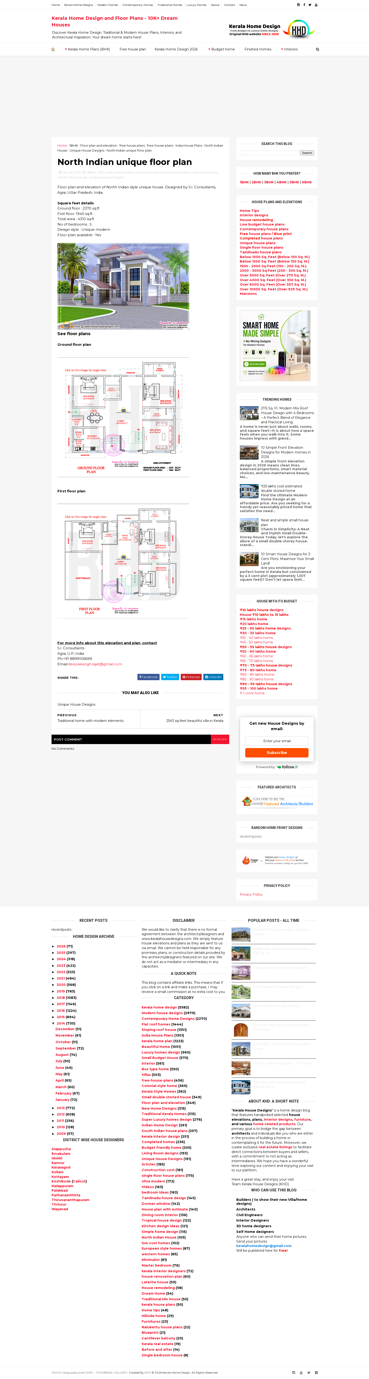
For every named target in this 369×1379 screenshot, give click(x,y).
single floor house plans (164, 1175)
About (215, 5)
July (59, 1061)
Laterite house (155, 1282)
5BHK (73, 145)
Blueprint (151, 1332)
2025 (61, 953)
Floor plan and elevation (98, 145)
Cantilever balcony (159, 1338)
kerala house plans (159, 1304)
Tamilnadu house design (164, 1198)
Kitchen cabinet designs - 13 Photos (282, 1063)
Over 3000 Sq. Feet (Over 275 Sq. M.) (273, 275)
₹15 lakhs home (253, 619)
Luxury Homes (196, 5)
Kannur (58, 1163)
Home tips (151, 1310)
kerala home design (160, 1007)
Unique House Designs (87, 150)
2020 (61, 985)
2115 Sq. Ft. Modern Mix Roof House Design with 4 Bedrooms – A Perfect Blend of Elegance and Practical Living (287, 415)
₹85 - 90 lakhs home (257, 679)
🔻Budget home (221, 49)
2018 (61, 998)
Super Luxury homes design (167, 1119)
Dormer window (156, 1204)
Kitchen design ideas (161, 1226)
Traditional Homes (169, 5)
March (61, 1087)
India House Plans (189, 145)
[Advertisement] (184, 102)
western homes (156, 1254)
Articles (149, 1164)
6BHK (307, 182)
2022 (61, 972)
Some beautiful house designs (278, 987)
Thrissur (59, 1204)
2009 (61, 1134)
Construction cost (159, 1170)
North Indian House (72, 177)
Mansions (248, 294)
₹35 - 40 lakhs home (256, 638)
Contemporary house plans (264, 229)
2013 (61, 1108)
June (60, 1068)
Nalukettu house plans (163, 1327)
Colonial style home (160, 1086)
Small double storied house (167, 1097)
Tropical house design (162, 1220)
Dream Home (154, 1293)
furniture (302, 1119)
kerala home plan (157, 1041)
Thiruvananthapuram (70, 1200)
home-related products (274, 1124)
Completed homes (159, 1142)
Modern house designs (163, 1013)
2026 (61, 946)
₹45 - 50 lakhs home (256, 642)
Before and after (157, 1349)
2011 (60, 1121)
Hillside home (154, 1316)
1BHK (244, 182)
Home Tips (249, 211)
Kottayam (60, 1177)
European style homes (162, 1248)
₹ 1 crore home (252, 693)
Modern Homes (107, 5)
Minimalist (151, 1260)
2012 (61, 1114)
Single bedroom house (163, 1355)
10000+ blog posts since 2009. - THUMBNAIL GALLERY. (90, 1372)
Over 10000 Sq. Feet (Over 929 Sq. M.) (274, 289)
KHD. (148, 1372)
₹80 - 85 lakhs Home (257, 674)
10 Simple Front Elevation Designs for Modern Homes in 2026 (286, 452)
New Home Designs (160, 1108)
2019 (61, 991)
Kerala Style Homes (159, 1091)
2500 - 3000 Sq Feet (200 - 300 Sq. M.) (274, 270)
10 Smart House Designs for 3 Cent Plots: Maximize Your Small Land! (287, 558)
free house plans (132, 145)
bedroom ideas (156, 1192)
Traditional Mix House (161, 1299)
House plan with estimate (165, 1209)
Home (56, 5)
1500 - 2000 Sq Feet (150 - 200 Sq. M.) (273, 266)
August (62, 1055)
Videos (148, 1187)
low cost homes (156, 1243)
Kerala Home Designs (78, 5)
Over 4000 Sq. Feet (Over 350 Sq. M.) (273, 280)
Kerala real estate (158, 1344)
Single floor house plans (261, 247)
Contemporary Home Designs (169, 1019)
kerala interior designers (164, 1271)
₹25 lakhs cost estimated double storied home (281, 488)
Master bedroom (157, 1265)
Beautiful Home (156, 1047)
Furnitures (151, 1321)
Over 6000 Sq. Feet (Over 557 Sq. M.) (273, 284)
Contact (229, 5)
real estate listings (275, 1147)
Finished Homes (258, 49)
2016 (61, 1011)
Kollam (58, 1172)
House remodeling (159, 1288)
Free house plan (133, 49)
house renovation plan (162, 1276)
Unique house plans (258, 243)
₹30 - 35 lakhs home (258, 633)
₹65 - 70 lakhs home (256, 661)
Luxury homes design (161, 1052)
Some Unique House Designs (277, 1006)
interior (149, 1063)
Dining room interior (160, 1215)
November (65, 1035)
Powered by (277, 767)
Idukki (57, 1158)
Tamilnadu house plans (261, 252)
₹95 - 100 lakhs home (259, 688)
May (59, 1074)
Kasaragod (61, 1167)
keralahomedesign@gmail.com (264, 1246)
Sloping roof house (159, 1030)
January (62, 1100)
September (66, 1048)
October (63, 1042)
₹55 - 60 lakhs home (258, 651)
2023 (61, 965)
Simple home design (160, 1232)
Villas (147, 1075)
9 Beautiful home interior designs (280, 968)
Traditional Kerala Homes (165, 1114)
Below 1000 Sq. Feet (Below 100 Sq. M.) (275, 257)
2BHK (256, 182)
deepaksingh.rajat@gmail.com (95, 664)
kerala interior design (161, 1136)
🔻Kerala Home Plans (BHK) (87, 49)
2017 (61, 1004)
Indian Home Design (160, 1125)
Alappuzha (61, 1149)
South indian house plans (165, 1131)
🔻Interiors (289, 49)
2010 (61, 1127)
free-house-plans (160, 145)
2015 (61, 1017)
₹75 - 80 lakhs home (258, 670)
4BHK (282, 182)
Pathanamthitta (66, 1195)
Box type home (156, 1069)
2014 (61, 1023)
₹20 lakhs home (254, 624)
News (243, 5)
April (60, 1080)
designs (254, 215)
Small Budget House (160, 1058)
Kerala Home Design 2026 (176, 49)
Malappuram (62, 1186)
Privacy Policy (251, 894)
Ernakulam (61, 1154)
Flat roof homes (156, 1024)
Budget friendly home (162, 1147)
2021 (61, 978)
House (256, 220)
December (65, 1029)
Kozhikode (61, 1181)
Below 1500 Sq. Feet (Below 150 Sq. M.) (274, 261)
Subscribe (277, 752)
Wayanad (60, 1209)
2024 (61, 959)
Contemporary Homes (137, 5)
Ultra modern (154, 1181)
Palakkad (60, 1190)
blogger (220, 739)
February (64, 1093)
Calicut (79, 1181)
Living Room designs (161, 1153)
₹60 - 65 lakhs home (256, 656)
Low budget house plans (262, 224)
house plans (261, 238)
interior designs (278, 1119)
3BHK (269, 182)
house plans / (266, 234)
